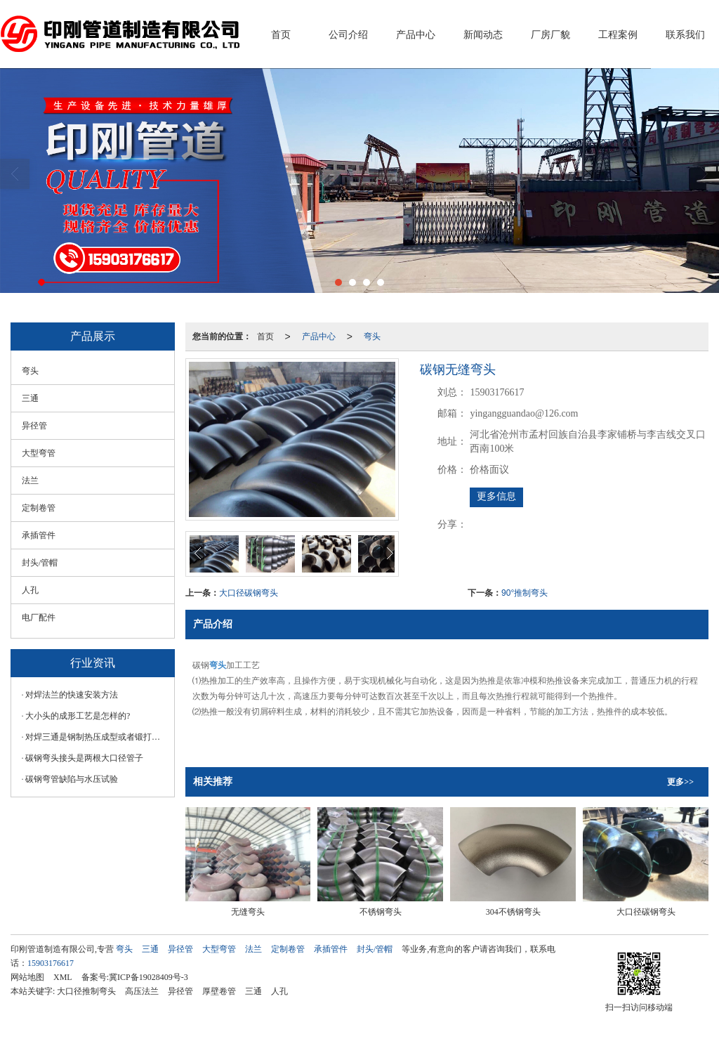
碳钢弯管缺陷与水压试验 (71, 779)
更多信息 (496, 496)
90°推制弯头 (524, 593)
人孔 (30, 590)
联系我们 (685, 35)
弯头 (372, 336)
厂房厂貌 (550, 35)
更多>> (680, 782)
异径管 (34, 426)
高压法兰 (142, 991)
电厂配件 (38, 617)
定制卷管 (38, 508)
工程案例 (618, 35)
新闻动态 (483, 35)
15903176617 (50, 963)
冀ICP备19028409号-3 (148, 977)
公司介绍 (348, 35)
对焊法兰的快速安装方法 (71, 695)
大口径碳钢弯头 (248, 593)
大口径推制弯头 (86, 991)
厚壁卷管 (219, 991)
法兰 (30, 480)
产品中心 (415, 35)
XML (62, 977)
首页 (281, 35)
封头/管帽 (40, 563)
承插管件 (38, 535)
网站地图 (27, 977)
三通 (30, 398)
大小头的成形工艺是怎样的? (77, 716)
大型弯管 (38, 453)
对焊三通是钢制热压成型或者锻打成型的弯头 (96, 737)
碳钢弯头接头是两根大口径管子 (84, 758)
